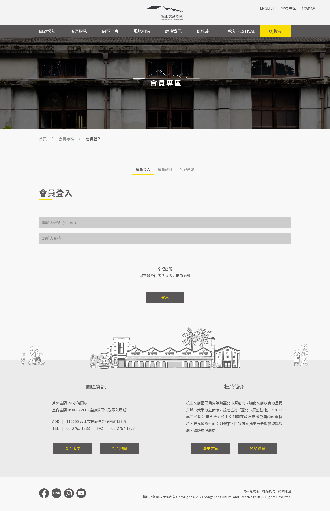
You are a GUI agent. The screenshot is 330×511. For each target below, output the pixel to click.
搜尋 (275, 31)
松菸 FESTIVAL (241, 31)
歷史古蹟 (211, 448)
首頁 (43, 139)
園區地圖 (119, 448)
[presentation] (74, 257)
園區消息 (110, 31)
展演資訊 (173, 31)
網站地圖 (309, 8)
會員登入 (143, 169)
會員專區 (288, 8)
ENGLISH (267, 8)
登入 (165, 297)
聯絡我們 (268, 491)
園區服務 (79, 31)
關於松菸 (47, 31)
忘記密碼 (187, 169)
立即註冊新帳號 (178, 275)
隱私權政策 (251, 491)
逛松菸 (203, 31)
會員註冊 (165, 169)
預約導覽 (257, 448)
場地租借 (142, 31)
